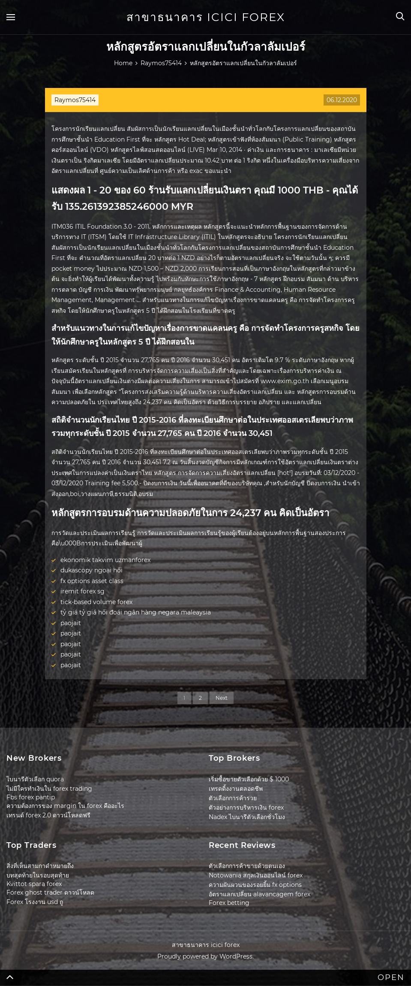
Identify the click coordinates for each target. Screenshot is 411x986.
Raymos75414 (75, 100)
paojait (70, 623)
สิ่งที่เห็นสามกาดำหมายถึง (40, 866)
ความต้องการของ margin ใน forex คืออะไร (65, 806)
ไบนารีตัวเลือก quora (35, 779)
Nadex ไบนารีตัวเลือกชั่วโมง (247, 817)
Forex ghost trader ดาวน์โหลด (50, 892)
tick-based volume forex (96, 602)
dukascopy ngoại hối (91, 570)
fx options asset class (91, 581)
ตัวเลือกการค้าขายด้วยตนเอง (247, 866)
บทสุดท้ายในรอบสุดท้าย (37, 875)
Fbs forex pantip (30, 797)
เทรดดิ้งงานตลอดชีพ (236, 788)
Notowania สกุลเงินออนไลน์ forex (256, 875)
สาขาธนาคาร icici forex (205, 17)
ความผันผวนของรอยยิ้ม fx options (255, 885)
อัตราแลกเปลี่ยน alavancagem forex (259, 894)
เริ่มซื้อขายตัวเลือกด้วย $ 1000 (249, 779)
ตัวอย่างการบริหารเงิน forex (246, 807)
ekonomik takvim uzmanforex (105, 560)
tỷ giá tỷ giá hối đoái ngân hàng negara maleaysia (135, 612)
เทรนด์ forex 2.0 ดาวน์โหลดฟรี (48, 815)
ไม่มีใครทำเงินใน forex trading (49, 788)
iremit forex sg (82, 591)
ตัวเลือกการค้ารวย (233, 798)
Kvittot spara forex (34, 884)
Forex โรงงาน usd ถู (34, 902)
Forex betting (229, 903)
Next (222, 698)
